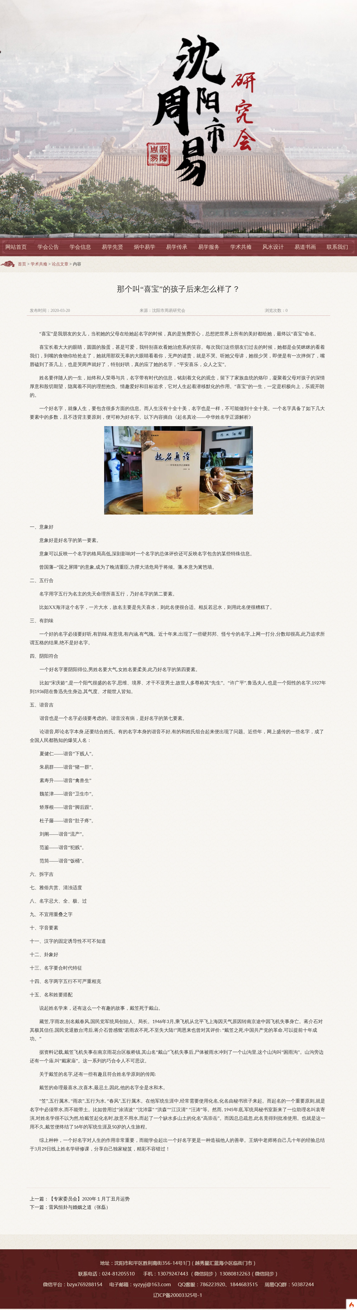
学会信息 (80, 247)
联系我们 (337, 247)
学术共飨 (241, 247)
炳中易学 (144, 247)
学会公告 (48, 247)
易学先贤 (112, 247)
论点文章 (60, 264)
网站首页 (16, 247)
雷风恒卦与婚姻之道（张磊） (80, 1207)
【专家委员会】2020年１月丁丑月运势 (89, 1198)
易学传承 (176, 247)
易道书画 (305, 247)
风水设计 (273, 247)
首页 (22, 264)
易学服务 (209, 247)
